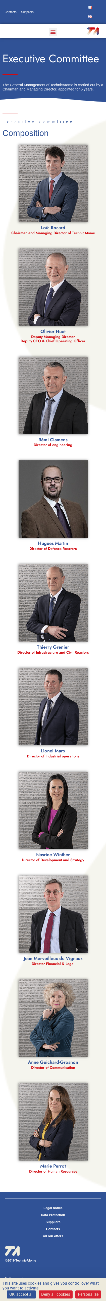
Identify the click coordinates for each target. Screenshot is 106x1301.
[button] (53, 32)
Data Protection (53, 1215)
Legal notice (53, 1208)
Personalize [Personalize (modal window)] (88, 1294)
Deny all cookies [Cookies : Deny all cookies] (55, 1294)
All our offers (53, 1236)
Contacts (10, 12)
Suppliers (27, 12)
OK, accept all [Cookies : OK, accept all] (21, 1294)
